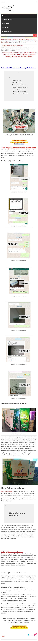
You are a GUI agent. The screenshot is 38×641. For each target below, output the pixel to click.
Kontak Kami (6, 27)
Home (3, 15)
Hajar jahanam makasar (6, 491)
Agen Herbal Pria (7, 19)
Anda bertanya (6, 31)
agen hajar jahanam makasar (11, 47)
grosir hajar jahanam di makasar (8, 49)
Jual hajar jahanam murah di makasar (18, 148)
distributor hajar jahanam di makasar (26, 47)
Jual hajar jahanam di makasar (22, 49)
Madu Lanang (6, 23)
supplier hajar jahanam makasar (8, 50)
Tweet (2, 636)
